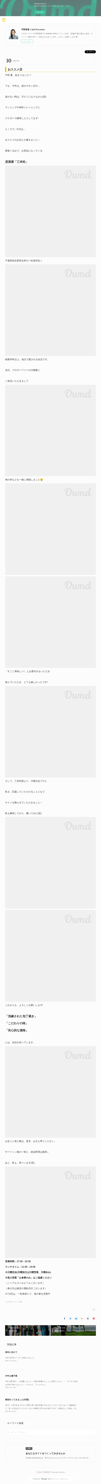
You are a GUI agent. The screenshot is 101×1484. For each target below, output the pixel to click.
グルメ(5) (8, 1302)
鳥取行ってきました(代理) (17, 1399)
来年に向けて (11, 1352)
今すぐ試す (40, 12)
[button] (4, 19)
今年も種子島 (11, 1376)
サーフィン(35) (17, 1302)
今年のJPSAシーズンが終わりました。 (20, 1358)
